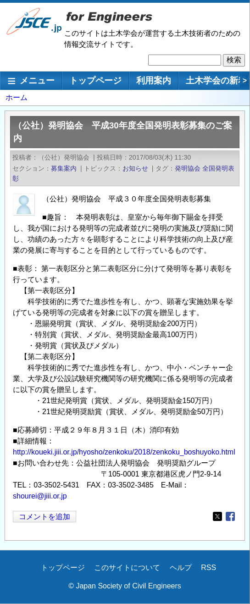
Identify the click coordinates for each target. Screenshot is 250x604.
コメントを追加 (44, 517)
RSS (208, 567)
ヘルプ (181, 567)
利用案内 (153, 80)
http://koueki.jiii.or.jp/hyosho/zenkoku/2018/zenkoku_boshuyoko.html (124, 452)
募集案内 (64, 168)
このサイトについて (127, 567)
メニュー (37, 80)
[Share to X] (217, 516)
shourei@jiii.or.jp (40, 496)
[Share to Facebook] (230, 516)
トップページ (95, 80)
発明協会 (187, 168)
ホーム (17, 97)
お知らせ (135, 168)
